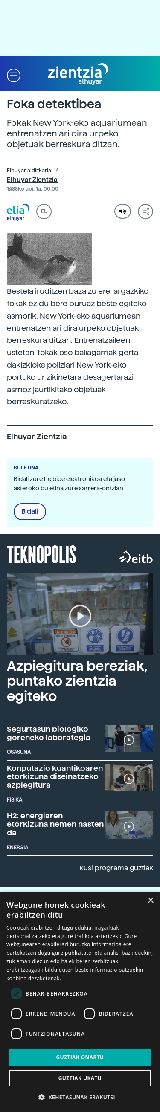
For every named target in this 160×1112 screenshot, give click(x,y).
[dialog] (80, 1002)
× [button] (150, 901)
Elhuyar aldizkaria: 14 (32, 171)
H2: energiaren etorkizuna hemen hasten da (55, 824)
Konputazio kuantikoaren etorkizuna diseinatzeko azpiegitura (55, 777)
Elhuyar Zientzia (32, 180)
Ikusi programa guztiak (115, 868)
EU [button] (44, 211)
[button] (13, 74)
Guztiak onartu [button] (80, 1057)
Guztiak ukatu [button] (80, 1078)
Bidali (29, 511)
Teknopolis (41, 553)
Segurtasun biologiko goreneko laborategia (48, 733)
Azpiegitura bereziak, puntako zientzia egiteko (77, 681)
